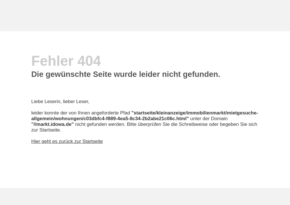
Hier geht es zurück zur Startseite (67, 141)
